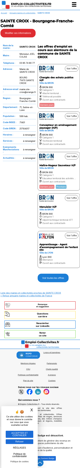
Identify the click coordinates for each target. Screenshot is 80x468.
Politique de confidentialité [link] (19, 455)
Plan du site (28, 381)
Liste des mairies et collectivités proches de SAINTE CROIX (30, 292)
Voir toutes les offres (53, 277)
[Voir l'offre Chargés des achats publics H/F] (59, 86)
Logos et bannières (51, 352)
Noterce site (42, 334)
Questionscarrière (42, 315)
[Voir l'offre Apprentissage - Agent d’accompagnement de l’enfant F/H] (59, 249)
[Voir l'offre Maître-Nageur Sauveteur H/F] (59, 171)
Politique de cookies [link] (19, 461)
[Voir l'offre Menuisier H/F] (59, 211)
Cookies (52, 381)
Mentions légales (28, 363)
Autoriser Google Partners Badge (40, 458)
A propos (52, 375)
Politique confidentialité (28, 375)
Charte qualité (52, 369)
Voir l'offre (72, 68)
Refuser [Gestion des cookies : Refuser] (19, 441)
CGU (28, 369)
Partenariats (52, 363)
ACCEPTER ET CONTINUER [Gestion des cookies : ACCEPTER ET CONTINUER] (19, 434)
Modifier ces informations (18, 33)
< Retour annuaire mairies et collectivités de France (26, 295)
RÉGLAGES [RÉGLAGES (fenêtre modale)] (19, 448)
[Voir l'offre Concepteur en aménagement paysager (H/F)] (59, 130)
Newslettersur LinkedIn (42, 324)
